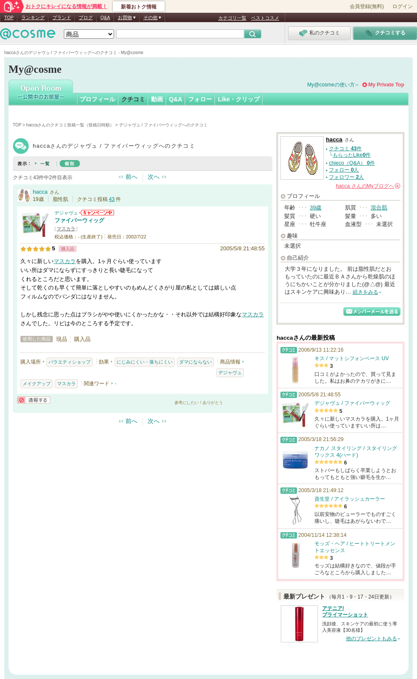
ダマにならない (195, 361)
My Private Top (386, 85)
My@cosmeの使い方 (331, 85)
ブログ (86, 17)
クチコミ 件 (345, 149)
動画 (157, 99)
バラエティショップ (70, 361)
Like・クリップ (239, 99)
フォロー (200, 99)
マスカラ (66, 228)
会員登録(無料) (367, 6)
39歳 (315, 207)
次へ (154, 176)
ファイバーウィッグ (79, 220)
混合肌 (379, 207)
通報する (33, 400)
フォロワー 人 (346, 177)
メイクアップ (37, 383)
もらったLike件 (352, 155)
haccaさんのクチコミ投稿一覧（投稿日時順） (70, 125)
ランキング (33, 17)
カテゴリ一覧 (232, 17)
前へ (131, 176)
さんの (368, 186)
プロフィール (97, 99)
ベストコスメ (265, 17)
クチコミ (133, 99)
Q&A (105, 17)
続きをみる (365, 292)
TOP (9, 17)
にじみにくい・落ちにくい (145, 361)
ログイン (402, 6)
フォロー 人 (344, 170)
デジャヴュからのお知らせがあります (96, 212)
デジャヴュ (66, 212)
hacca (40, 192)
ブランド (61, 17)
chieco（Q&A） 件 (352, 163)
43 (112, 199)
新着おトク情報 (139, 7)
